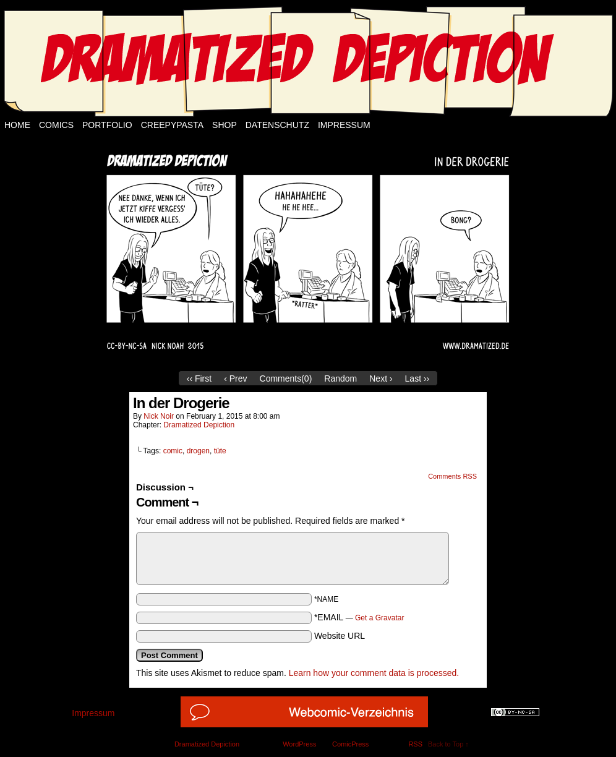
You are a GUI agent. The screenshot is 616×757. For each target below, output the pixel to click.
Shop (224, 125)
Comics (56, 125)
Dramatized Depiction (198, 425)
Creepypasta (172, 125)
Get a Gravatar (379, 618)
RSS (415, 744)
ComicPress (350, 744)
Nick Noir (158, 416)
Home (17, 125)
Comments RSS (452, 476)
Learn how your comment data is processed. (374, 673)
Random (340, 378)
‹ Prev (235, 378)
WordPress (299, 744)
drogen (198, 451)
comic (172, 451)
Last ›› (417, 378)
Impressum (344, 125)
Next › (380, 378)
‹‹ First (199, 378)
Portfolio (107, 125)
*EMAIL (359, 617)
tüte (220, 451)
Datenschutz (277, 125)
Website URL (339, 636)
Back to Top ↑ (448, 744)
